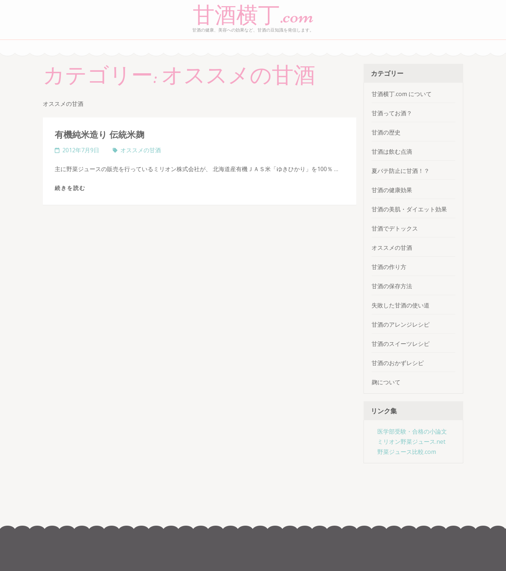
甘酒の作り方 (389, 267)
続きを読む (70, 187)
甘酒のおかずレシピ (398, 363)
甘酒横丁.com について (402, 94)
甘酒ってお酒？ (392, 113)
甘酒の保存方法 (392, 286)
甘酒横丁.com (253, 15)
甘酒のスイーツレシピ (401, 344)
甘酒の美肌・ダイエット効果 (409, 209)
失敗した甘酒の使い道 (401, 305)
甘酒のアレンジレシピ (401, 324)
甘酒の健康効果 (392, 190)
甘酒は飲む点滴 (392, 152)
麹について (386, 382)
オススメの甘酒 (140, 150)
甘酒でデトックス (395, 228)
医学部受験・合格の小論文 (412, 431)
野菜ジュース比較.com (406, 452)
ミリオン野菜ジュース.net (411, 442)
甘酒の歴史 (386, 132)
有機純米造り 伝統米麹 (99, 134)
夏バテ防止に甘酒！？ (401, 171)
